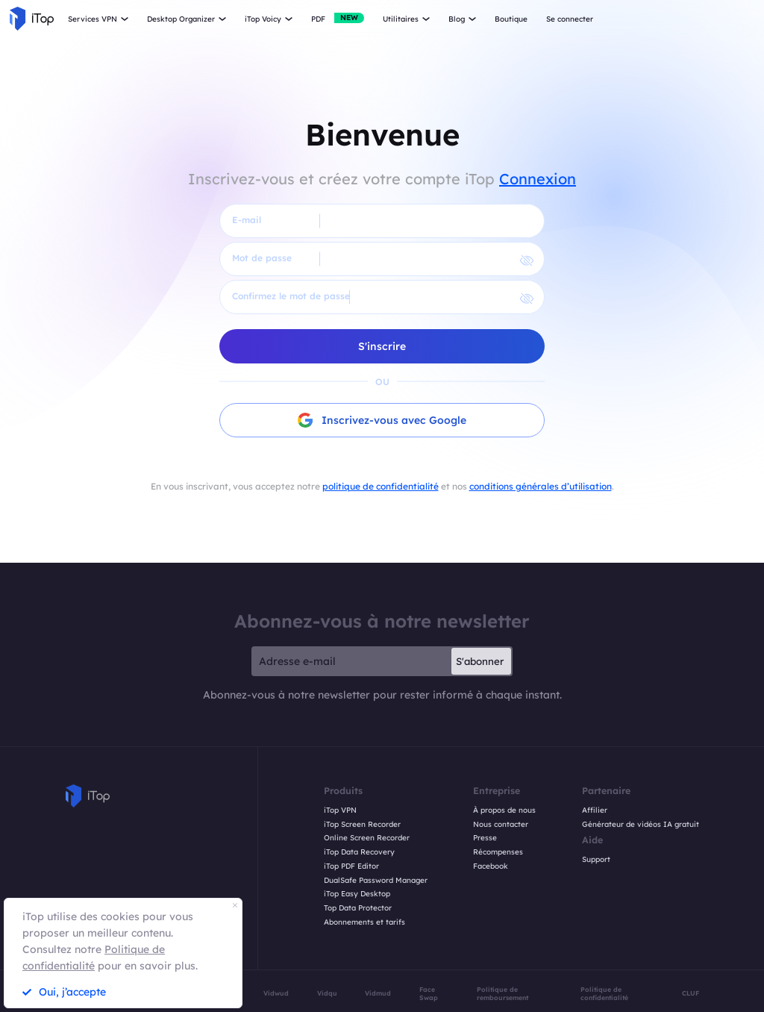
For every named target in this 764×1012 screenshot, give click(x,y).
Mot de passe (262, 257)
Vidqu (327, 993)
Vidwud (276, 993)
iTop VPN (340, 810)
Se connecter (569, 19)
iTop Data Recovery (359, 852)
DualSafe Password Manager (376, 880)
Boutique (511, 19)
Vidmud (378, 993)
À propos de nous (504, 810)
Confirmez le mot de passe (291, 296)
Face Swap (428, 993)
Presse (485, 838)
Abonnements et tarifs (364, 922)
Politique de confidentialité (604, 993)
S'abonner (480, 661)
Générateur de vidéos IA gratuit (640, 824)
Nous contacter (500, 824)
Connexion (537, 178)
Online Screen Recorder (367, 838)
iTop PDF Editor (351, 866)
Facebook (490, 866)
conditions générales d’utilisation (540, 486)
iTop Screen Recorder (362, 824)
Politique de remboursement (502, 993)
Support (596, 859)
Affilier (594, 810)
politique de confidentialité (380, 486)
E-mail (246, 219)
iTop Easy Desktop (357, 894)
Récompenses (498, 852)
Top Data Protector (358, 908)
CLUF (690, 993)
